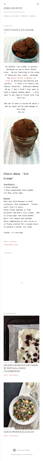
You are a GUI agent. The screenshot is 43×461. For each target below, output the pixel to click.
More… (33, 16)
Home (6, 16)
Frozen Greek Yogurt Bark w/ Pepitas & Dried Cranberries (21, 368)
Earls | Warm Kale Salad (19, 431)
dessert (10, 244)
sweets (16, 244)
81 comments (13, 375)
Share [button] (5, 241)
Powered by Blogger (21, 450)
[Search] (38, 3)
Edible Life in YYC (13, 8)
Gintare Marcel (27, 454)
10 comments (13, 436)
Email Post (12, 241)
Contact (25, 16)
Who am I (14, 16)
